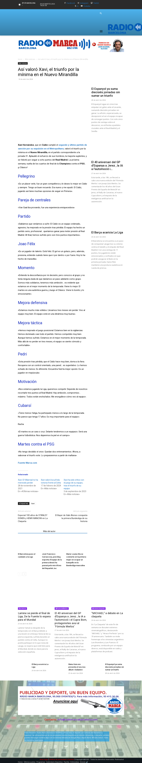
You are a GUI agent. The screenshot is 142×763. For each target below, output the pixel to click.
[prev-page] (20, 574)
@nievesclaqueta (98, 608)
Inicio (20, 59)
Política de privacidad (57, 758)
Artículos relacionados (30, 531)
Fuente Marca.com (27, 463)
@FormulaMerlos (62, 608)
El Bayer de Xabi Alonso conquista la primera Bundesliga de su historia (71, 518)
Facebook (71, 3)
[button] (101, 13)
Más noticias (30, 59)
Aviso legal (44, 758)
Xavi (33, 503)
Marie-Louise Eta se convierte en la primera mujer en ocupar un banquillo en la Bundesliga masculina (76, 560)
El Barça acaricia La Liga (107, 232)
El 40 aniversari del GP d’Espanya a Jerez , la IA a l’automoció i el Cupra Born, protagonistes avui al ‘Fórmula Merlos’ (71, 619)
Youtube (86, 6)
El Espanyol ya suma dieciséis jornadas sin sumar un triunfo (105, 92)
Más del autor (49, 531)
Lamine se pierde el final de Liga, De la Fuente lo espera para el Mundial (32, 616)
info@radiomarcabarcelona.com (78, 718)
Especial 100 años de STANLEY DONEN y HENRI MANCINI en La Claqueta (33, 518)
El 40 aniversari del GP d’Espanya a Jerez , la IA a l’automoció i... (107, 165)
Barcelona (22, 608)
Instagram (84, 3)
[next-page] (24, 574)
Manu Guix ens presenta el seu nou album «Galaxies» (76, 666)
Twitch (96, 3)
